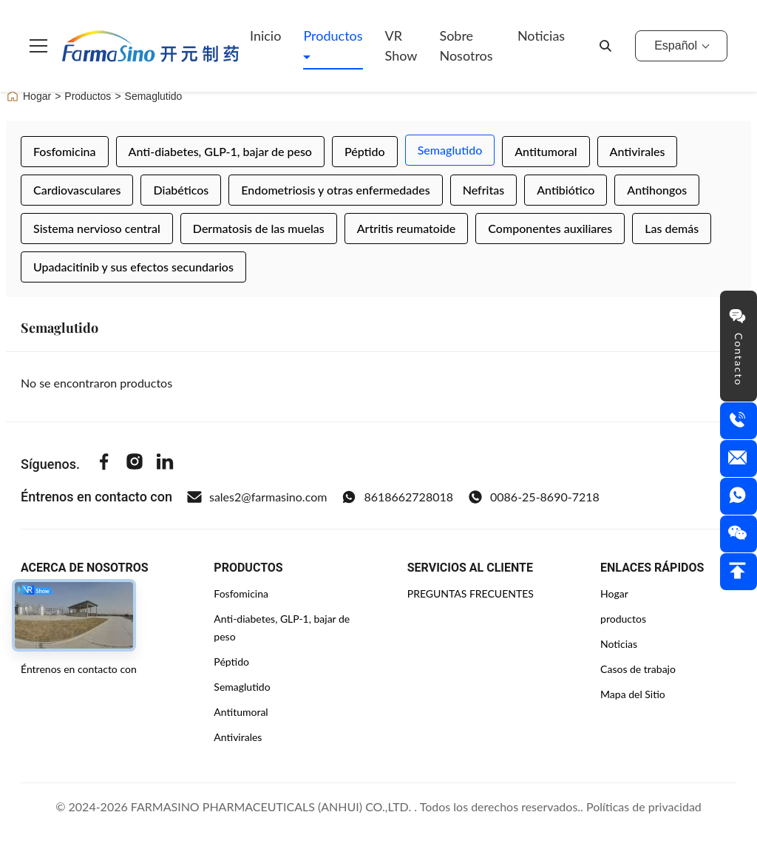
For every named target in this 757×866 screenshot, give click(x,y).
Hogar (28, 96)
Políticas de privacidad (644, 806)
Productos (332, 35)
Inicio (265, 35)
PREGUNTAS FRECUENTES (470, 593)
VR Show (401, 45)
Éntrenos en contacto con (79, 669)
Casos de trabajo (638, 669)
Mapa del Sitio (632, 694)
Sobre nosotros (465, 45)
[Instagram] (134, 464)
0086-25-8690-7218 (534, 497)
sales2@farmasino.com (257, 497)
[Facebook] (104, 464)
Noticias (541, 35)
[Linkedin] (164, 464)
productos (623, 618)
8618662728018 (397, 497)
